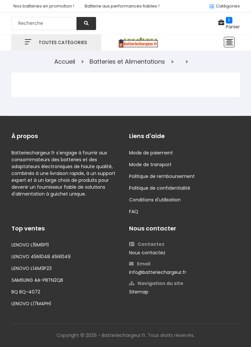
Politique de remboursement (162, 176)
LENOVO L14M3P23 (31, 268)
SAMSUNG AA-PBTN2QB (37, 280)
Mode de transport (150, 164)
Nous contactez (147, 252)
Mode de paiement (151, 153)
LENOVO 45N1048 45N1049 (41, 256)
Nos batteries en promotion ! (43, 6)
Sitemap (138, 292)
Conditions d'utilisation (155, 200)
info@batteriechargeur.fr (157, 272)
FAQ (133, 211)
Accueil (64, 61)
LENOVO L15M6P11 (30, 245)
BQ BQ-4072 (25, 292)
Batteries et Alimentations (127, 61)
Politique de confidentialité (159, 188)
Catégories (228, 6)
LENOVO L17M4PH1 (31, 303)
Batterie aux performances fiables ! (122, 6)
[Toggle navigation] (229, 42)
